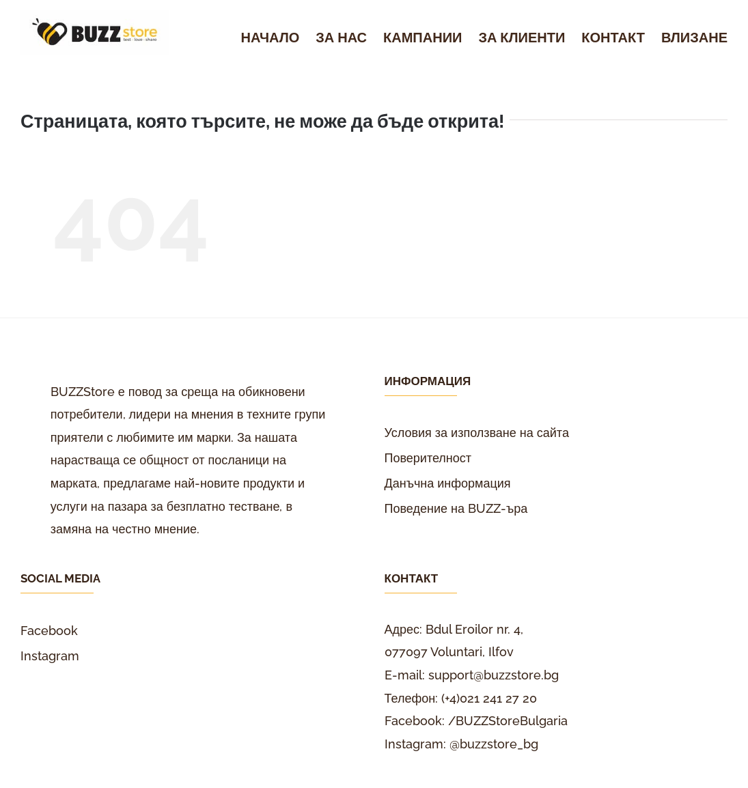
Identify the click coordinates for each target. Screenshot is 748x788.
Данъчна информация (448, 483)
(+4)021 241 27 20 (489, 698)
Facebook (49, 630)
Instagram (49, 656)
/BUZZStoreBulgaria (508, 721)
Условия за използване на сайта (477, 432)
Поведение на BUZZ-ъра (456, 508)
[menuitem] (278, 38)
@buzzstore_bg (493, 744)
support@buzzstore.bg (493, 675)
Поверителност (428, 458)
